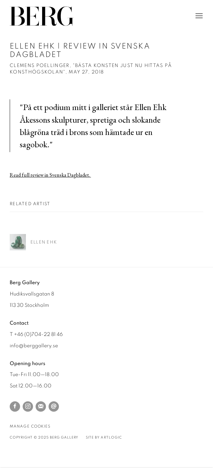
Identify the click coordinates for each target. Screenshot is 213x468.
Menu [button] (198, 16)
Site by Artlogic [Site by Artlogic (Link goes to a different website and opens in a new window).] (104, 437)
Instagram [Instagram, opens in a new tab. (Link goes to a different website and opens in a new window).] (28, 406)
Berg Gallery (42, 16)
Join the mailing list (41, 406)
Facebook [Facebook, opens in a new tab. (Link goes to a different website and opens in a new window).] (15, 406)
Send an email (54, 406)
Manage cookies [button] (30, 426)
